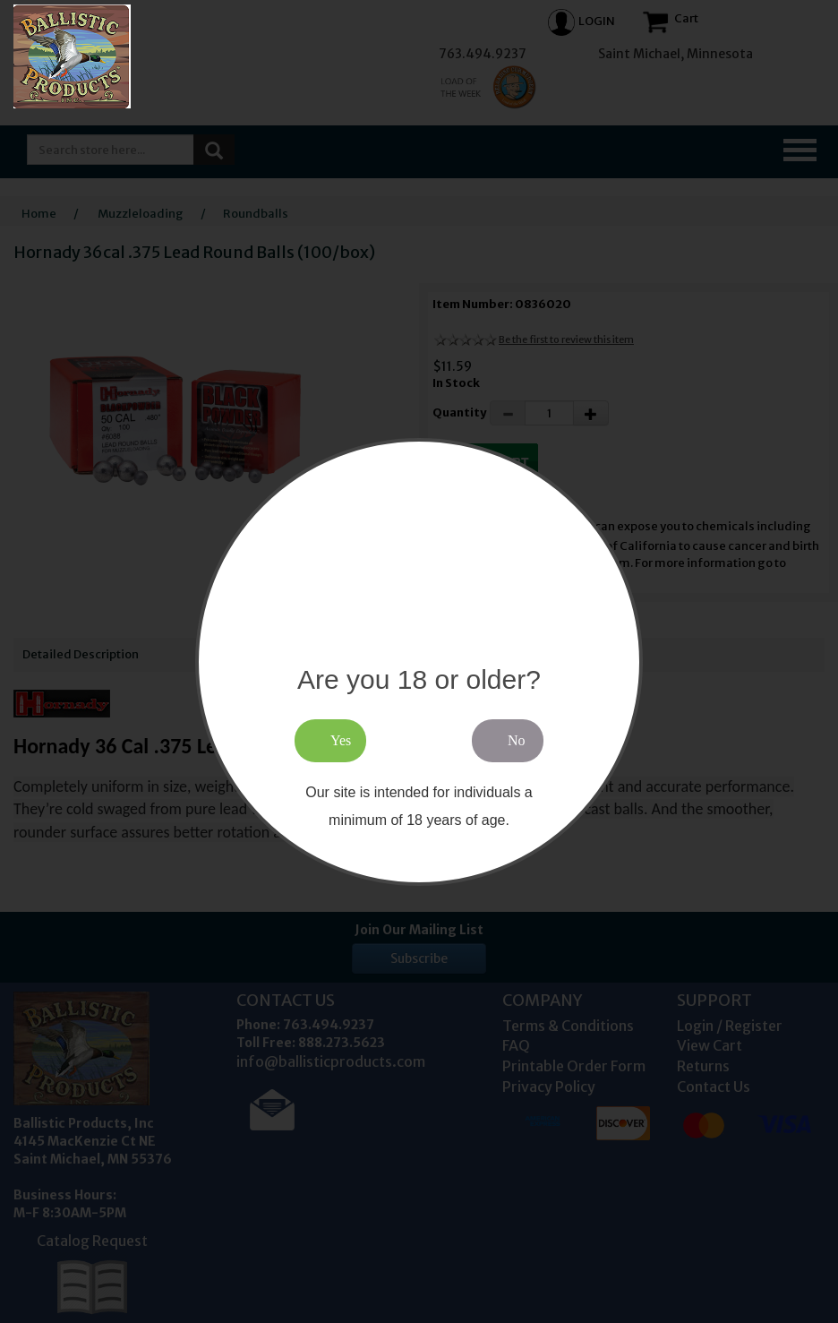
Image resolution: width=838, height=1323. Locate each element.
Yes (340, 740)
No (517, 740)
